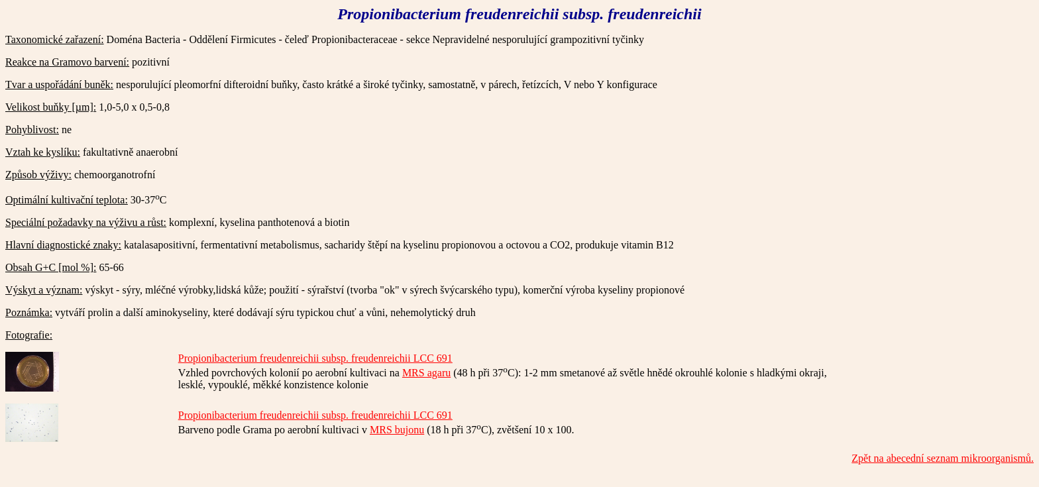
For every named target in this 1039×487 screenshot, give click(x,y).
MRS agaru (426, 372)
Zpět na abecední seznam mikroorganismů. (942, 458)
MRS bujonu (397, 429)
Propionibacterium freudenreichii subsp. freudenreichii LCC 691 (315, 358)
